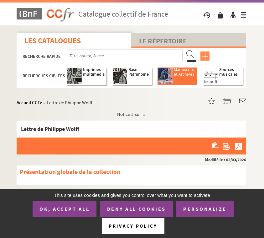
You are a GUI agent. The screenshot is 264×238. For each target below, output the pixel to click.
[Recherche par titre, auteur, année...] (125, 56)
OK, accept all (64, 209)
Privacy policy (133, 226)
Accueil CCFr (29, 102)
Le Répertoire (163, 40)
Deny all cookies (136, 209)
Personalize (205, 209)
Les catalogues (52, 41)
